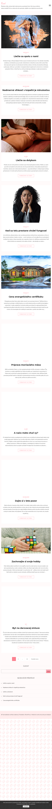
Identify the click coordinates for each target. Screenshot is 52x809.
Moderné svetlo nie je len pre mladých (41, 714)
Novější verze (34, 659)
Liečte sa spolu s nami (26, 56)
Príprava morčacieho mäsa (26, 365)
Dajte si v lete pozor (26, 501)
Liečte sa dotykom (26, 160)
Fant (3, 3)
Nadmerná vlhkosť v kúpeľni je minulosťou (26, 90)
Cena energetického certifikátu (26, 296)
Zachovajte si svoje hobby (26, 561)
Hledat (48, 671)
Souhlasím (26, 806)
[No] (50, 805)
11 (27, 659)
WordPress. (28, 714)
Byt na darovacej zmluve (26, 628)
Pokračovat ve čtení (25, 75)
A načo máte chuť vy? (26, 433)
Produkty (26, 52)
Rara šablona (14, 714)
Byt (26, 624)
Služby (26, 156)
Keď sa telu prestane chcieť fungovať (26, 230)
